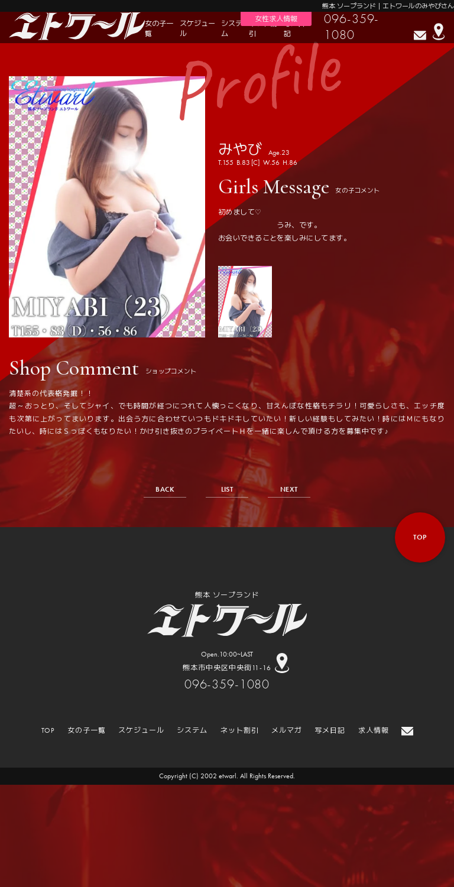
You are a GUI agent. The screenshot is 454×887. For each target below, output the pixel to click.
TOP (48, 730)
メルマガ (286, 730)
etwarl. (228, 776)
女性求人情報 (276, 19)
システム (231, 28)
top (419, 537)
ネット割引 (263, 28)
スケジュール (197, 28)
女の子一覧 (159, 28)
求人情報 (373, 730)
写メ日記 (294, 28)
